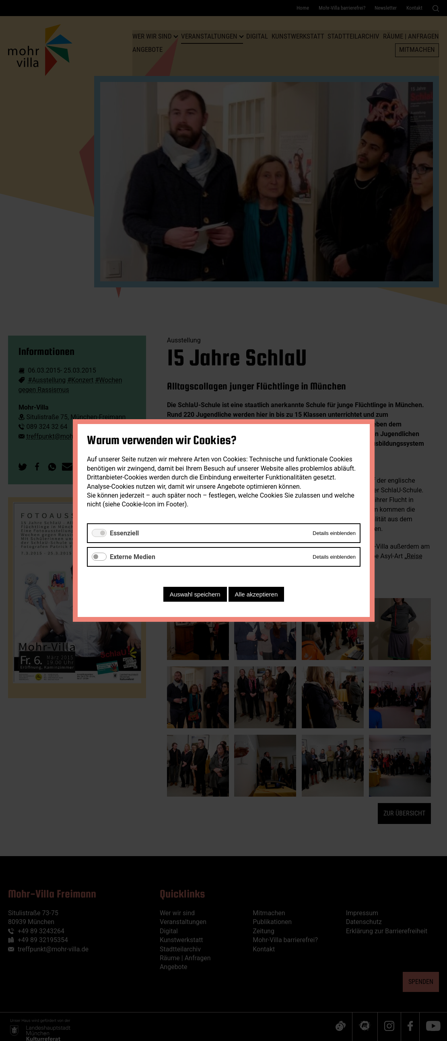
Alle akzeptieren (256, 594)
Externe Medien (132, 557)
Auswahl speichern (194, 594)
